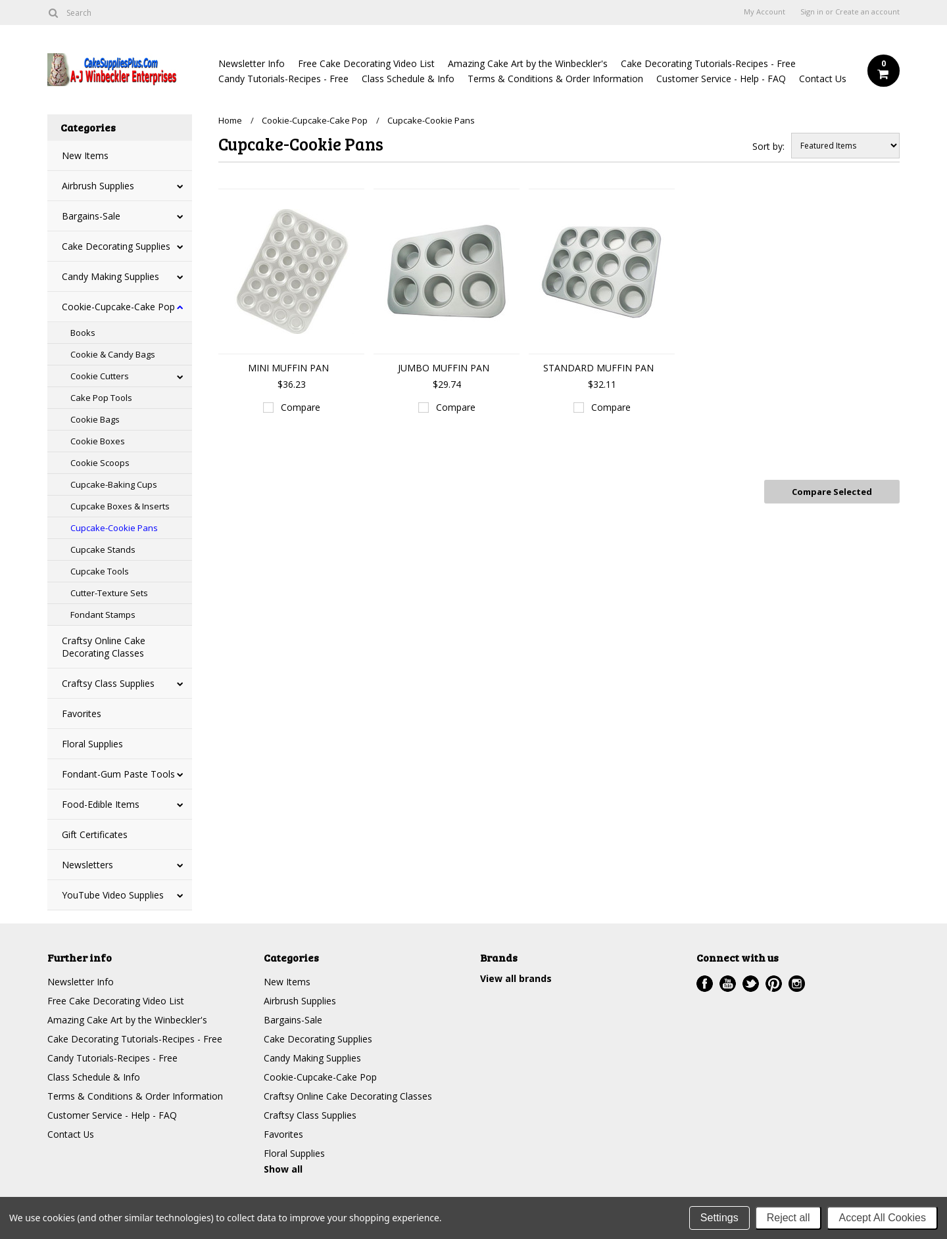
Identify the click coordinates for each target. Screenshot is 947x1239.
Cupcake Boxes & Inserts (120, 506)
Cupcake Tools (99, 571)
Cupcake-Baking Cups (113, 484)
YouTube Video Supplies (113, 895)
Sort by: (768, 146)
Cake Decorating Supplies (116, 246)
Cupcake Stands (102, 549)
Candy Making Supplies (110, 276)
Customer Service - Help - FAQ (721, 78)
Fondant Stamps (102, 614)
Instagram (797, 983)
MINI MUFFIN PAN (288, 368)
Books (82, 333)
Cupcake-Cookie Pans (114, 528)
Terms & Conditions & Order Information (555, 78)
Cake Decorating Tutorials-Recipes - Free (708, 63)
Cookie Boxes (97, 441)
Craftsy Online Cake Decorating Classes (103, 646)
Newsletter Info (251, 63)
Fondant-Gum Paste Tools (118, 774)
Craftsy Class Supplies (108, 683)
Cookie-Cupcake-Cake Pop (118, 306)
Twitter (750, 983)
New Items (85, 155)
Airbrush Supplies (98, 185)
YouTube (727, 983)
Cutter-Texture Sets (109, 593)
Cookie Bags (95, 419)
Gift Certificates (95, 834)
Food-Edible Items (100, 804)
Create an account (867, 11)
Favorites (81, 713)
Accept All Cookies (882, 1217)
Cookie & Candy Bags (112, 354)
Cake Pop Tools (101, 398)
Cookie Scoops (100, 463)
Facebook (704, 983)
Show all (283, 1169)
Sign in (811, 11)
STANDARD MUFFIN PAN (598, 368)
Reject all (788, 1217)
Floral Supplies (92, 743)
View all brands (516, 978)
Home (230, 120)
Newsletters (87, 864)
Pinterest (773, 983)
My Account (764, 11)
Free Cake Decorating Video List (366, 63)
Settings (719, 1217)
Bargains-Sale (91, 216)
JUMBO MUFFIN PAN (443, 368)
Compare (300, 407)
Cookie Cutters (99, 376)
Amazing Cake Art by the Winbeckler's (528, 63)
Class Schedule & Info (408, 78)
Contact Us (822, 78)
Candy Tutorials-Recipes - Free (283, 78)
